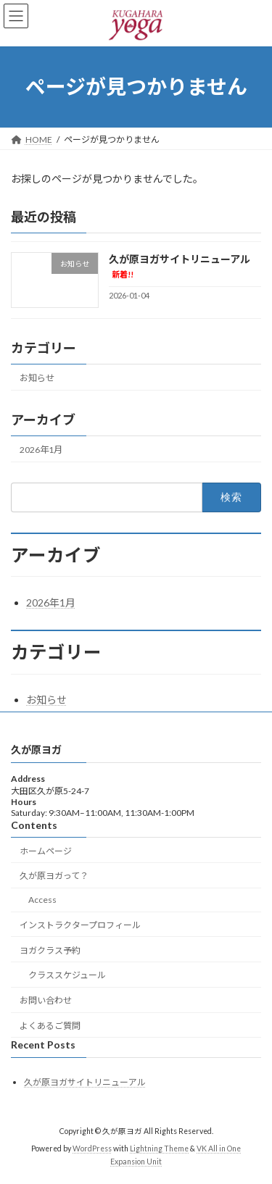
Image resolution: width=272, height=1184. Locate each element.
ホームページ (46, 851)
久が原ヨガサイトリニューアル (85, 1082)
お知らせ (37, 377)
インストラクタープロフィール (80, 925)
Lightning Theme (159, 1149)
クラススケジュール (67, 975)
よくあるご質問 (50, 1025)
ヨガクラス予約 (50, 950)
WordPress (92, 1149)
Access (42, 899)
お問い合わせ (46, 1000)
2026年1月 (41, 449)
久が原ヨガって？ (54, 876)
